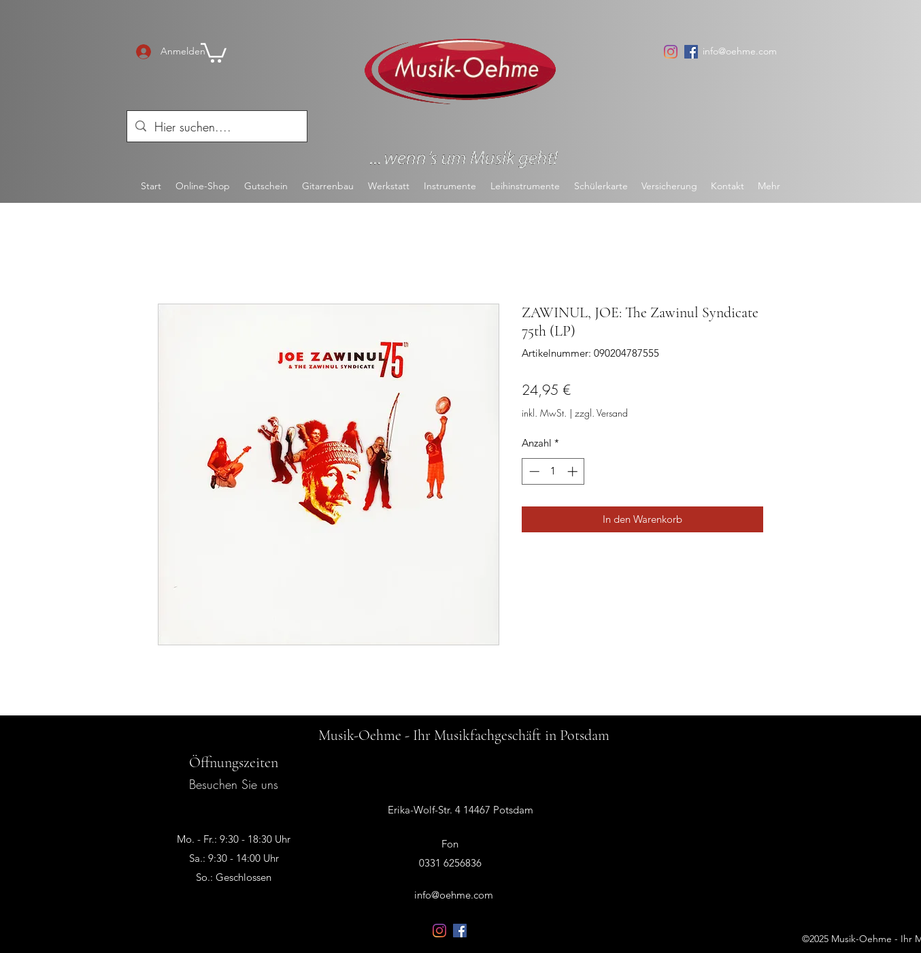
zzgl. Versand (601, 412)
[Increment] (574, 471)
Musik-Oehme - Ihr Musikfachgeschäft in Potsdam (463, 735)
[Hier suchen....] (216, 127)
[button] (214, 52)
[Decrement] (533, 471)
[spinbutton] (553, 471)
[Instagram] (670, 52)
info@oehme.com (740, 51)
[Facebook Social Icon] (691, 52)
